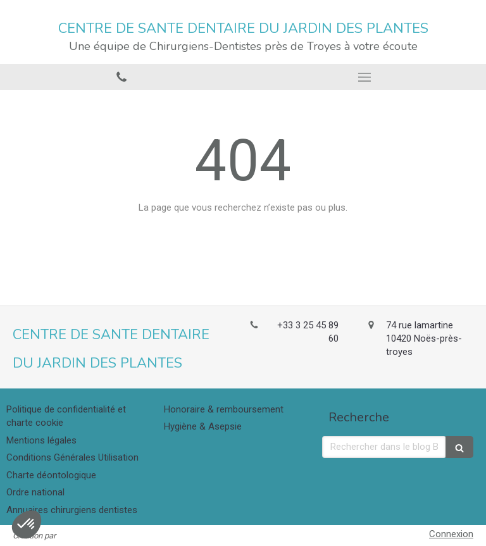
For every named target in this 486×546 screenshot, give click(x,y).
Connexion (451, 534)
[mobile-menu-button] (364, 77)
